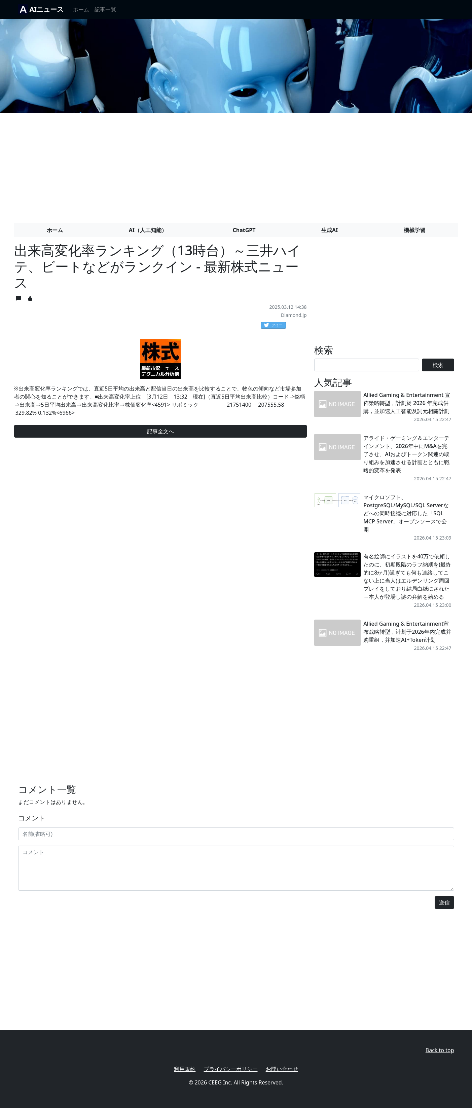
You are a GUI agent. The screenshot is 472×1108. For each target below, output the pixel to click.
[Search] (367, 365)
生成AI (329, 230)
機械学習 (414, 230)
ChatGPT (244, 230)
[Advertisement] (236, 165)
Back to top (440, 1050)
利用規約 (184, 1069)
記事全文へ (160, 431)
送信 (444, 902)
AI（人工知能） (148, 230)
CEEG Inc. (220, 1082)
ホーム (81, 9)
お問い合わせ (282, 1069)
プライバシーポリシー (231, 1069)
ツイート (275, 325)
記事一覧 (105, 9)
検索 (438, 365)
